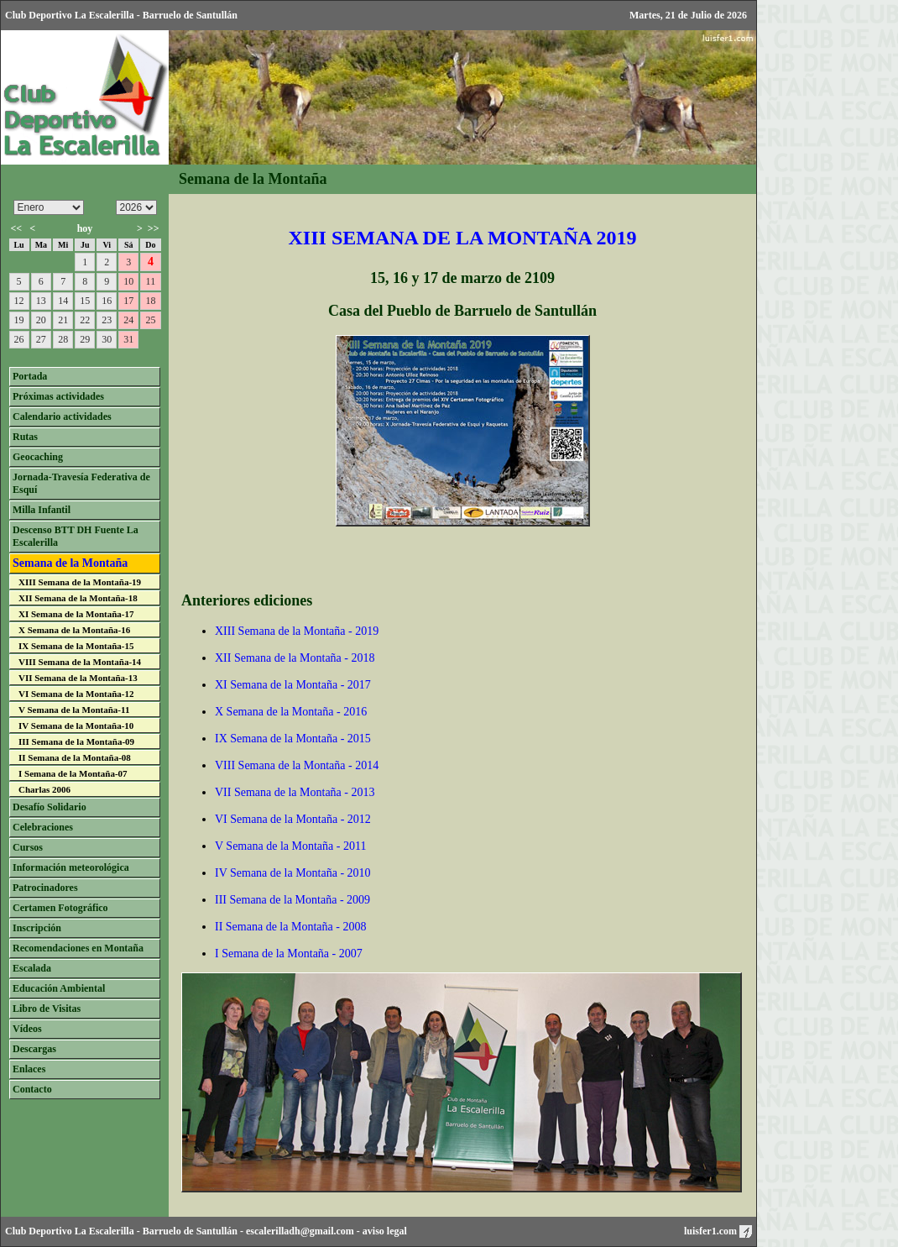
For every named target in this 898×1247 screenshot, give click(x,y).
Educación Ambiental (59, 988)
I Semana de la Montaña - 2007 (289, 953)
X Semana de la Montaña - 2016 (291, 711)
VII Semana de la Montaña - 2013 (295, 792)
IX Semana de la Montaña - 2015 (293, 738)
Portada (30, 376)
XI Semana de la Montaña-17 (76, 614)
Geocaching (38, 457)
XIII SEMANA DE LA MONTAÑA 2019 (463, 238)
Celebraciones (43, 827)
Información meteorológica (71, 867)
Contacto (32, 1089)
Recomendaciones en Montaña (78, 948)
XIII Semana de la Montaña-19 (79, 582)
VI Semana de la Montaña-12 (76, 694)
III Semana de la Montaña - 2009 (292, 899)
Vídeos (27, 1029)
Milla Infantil (41, 510)
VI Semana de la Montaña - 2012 (293, 819)
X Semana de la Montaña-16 (74, 630)
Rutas (25, 437)
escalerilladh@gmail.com (300, 1231)
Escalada (32, 968)
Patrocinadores (45, 887)
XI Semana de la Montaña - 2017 (293, 685)
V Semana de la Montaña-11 (73, 710)
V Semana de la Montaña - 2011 (290, 846)
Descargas (34, 1049)
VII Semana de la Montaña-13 (78, 678)
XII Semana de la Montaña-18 (78, 598)
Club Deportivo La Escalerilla (69, 1231)
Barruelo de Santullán (190, 1231)
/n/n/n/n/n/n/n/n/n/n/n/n (48, 207)
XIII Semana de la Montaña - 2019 (297, 631)
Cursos (28, 847)
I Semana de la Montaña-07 (73, 773)
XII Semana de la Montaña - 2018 (295, 658)
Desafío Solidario (49, 807)
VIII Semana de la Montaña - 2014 (297, 765)
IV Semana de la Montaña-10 (75, 725)
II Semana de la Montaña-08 (74, 757)
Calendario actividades (62, 416)
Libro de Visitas (47, 1008)
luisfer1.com (718, 1231)
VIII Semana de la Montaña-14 (79, 662)
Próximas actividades (58, 396)
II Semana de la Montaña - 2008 (290, 926)
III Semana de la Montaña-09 (76, 741)
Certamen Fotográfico (60, 908)
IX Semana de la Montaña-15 (76, 646)
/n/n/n (136, 207)
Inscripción (37, 928)
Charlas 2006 (44, 789)
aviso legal (385, 1231)
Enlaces (29, 1069)
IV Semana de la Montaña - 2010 (293, 873)
